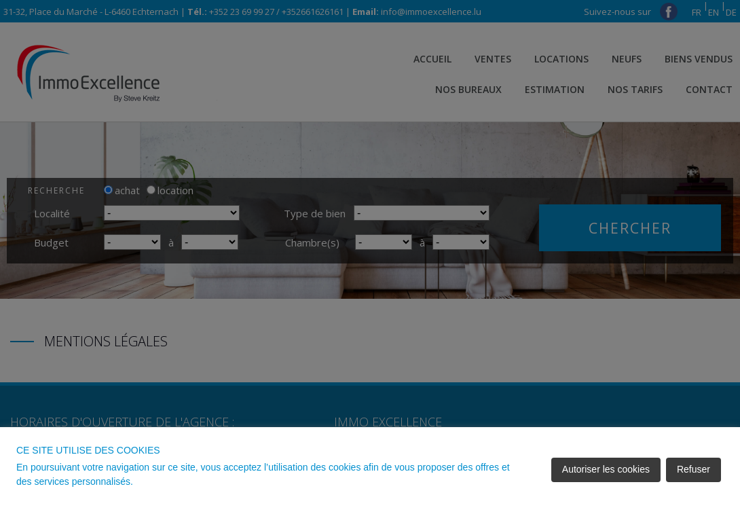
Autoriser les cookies (606, 469)
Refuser (693, 469)
